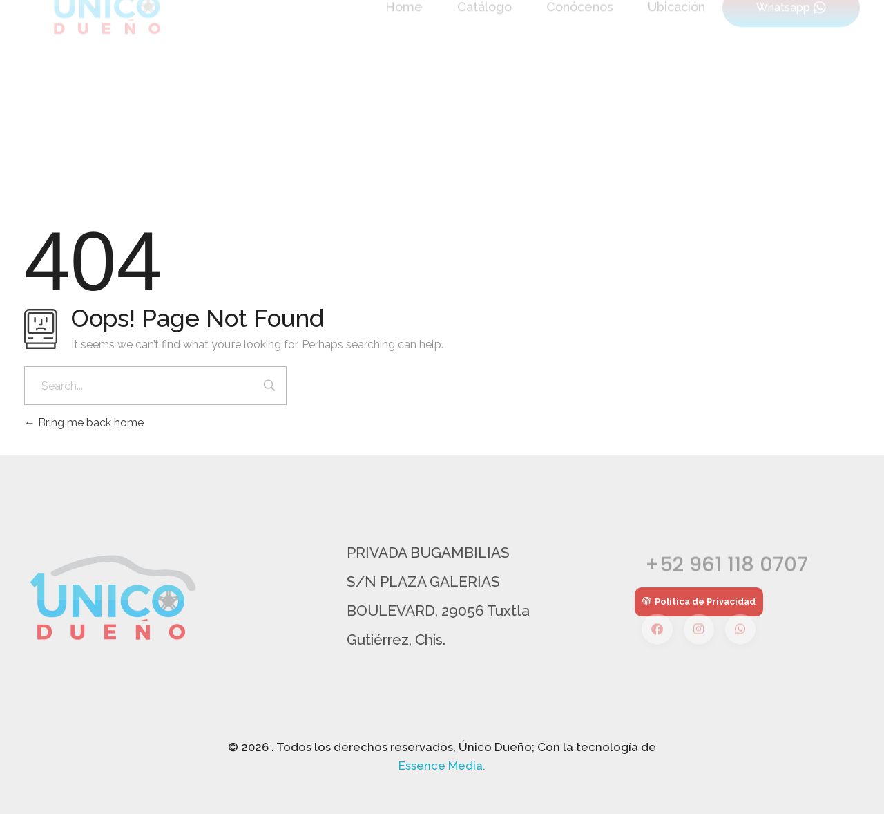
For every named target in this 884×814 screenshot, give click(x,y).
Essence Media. (442, 766)
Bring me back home (84, 422)
